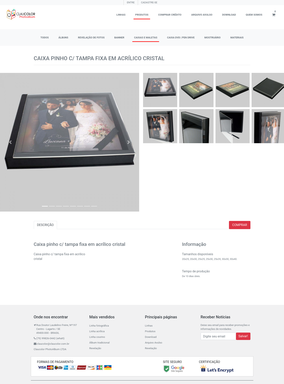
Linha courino (97, 336)
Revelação (95, 348)
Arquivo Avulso (201, 14)
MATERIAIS (237, 37)
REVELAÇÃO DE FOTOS (91, 37)
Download (229, 14)
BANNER (119, 37)
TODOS (44, 37)
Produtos (142, 14)
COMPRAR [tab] (239, 225)
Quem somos (254, 14)
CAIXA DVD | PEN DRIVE (181, 37)
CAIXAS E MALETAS (145, 37)
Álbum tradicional (99, 342)
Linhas (121, 14)
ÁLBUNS (63, 37)
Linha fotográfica (99, 325)
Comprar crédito (170, 14)
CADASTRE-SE (149, 2)
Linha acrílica (97, 331)
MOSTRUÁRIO (212, 37)
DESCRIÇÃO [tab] (45, 225)
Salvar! (243, 336)
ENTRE (131, 2)
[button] (10, 142)
